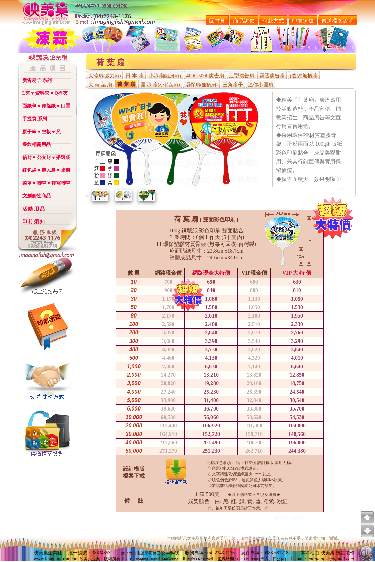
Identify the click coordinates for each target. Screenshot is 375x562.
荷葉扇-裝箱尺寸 (294, 517)
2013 (129, 559)
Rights (191, 559)
